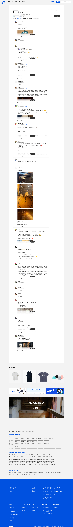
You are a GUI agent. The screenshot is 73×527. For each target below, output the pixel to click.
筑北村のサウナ (22, 462)
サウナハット (56, 488)
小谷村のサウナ (33, 462)
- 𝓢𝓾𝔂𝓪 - (18, 247)
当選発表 (33, 488)
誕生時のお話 (23, 507)
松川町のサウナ (11, 461)
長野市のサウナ (11, 454)
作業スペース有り (11, 474)
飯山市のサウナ (34, 456)
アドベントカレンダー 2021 (47, 492)
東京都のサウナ (46, 438)
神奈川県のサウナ (52, 438)
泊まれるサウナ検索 (13, 487)
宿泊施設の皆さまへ (46, 507)
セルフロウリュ (14, 472)
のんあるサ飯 (12, 507)
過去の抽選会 (34, 490)
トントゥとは (34, 487)
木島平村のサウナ (11, 464)
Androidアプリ (23, 510)
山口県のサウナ (40, 444)
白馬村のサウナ (28, 462)
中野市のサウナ (23, 456)
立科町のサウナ (52, 457)
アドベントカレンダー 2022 (47, 491)
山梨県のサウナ (40, 440)
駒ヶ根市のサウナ (17, 456)
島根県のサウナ (23, 444)
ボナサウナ (35, 472)
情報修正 (58, 9)
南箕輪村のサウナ (45, 459)
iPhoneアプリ (23, 508)
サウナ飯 (26, 46)
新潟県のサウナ (17, 440)
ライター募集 (45, 498)
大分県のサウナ (40, 448)
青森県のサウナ (23, 436)
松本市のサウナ (16, 454)
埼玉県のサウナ (34, 438)
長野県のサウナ (46, 440)
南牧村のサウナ (34, 457)
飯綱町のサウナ (30, 464)
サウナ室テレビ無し (41, 472)
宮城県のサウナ (34, 436)
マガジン (19, 1)
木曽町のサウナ (11, 462)
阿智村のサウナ (28, 461)
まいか (18, 39)
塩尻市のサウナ (45, 456)
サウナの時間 (12, 517)
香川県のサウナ (51, 444)
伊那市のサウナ (11, 456)
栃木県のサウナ (23, 438)
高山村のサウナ (52, 464)
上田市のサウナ (22, 454)
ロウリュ (10, 472)
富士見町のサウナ (17, 459)
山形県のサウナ (46, 436)
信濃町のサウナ (24, 464)
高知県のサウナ (17, 446)
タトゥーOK (52, 472)
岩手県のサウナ (29, 436)
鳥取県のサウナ (17, 444)
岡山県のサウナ (29, 444)
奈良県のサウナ (40, 443)
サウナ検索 (11, 485)
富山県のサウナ (23, 440)
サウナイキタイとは (24, 505)
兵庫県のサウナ (34, 443)
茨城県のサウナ (17, 438)
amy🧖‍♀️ (18, 229)
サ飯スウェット (56, 490)
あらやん (19, 281)
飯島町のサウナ (39, 459)
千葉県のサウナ (40, 438)
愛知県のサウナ (29, 441)
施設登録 (23, 1)
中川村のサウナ (51, 459)
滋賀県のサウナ (17, 443)
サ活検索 (11, 490)
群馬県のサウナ (29, 438)
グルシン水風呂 (26, 472)
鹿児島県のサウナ (52, 448)
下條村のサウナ (40, 464)
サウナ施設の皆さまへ (46, 505)
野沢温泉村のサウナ (18, 464)
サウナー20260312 (20, 167)
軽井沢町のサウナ (47, 457)
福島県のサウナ (51, 436)
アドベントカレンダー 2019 (47, 495)
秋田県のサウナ (40, 436)
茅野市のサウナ (40, 456)
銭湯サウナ (31, 472)
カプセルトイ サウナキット (14, 514)
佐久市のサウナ (51, 456)
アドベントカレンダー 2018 (47, 497)
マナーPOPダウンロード (47, 510)
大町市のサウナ (28, 456)
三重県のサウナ (34, 441)
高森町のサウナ (16, 461)
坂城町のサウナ (39, 462)
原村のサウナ (23, 459)
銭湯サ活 (11, 520)
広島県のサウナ (34, 444)
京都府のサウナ (23, 443)
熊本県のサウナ (34, 448)
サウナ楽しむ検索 (12, 510)
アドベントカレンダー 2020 (47, 494)
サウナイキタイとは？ (10, 1)
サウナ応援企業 (12, 515)
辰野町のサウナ (28, 459)
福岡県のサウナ (17, 448)
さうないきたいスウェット (58, 491)
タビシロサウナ (19, 12)
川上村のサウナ (11, 465)
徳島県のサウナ (46, 444)
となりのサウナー (20, 335)
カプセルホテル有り (58, 472)
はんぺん (19, 317)
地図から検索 (12, 488)
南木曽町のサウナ (51, 461)
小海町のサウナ (28, 457)
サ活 (16, 1)
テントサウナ (17, 474)
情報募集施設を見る (36, 413)
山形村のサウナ (16, 462)
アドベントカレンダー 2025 (47, 487)
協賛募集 (33, 491)
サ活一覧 (22, 485)
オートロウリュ (20, 472)
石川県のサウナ (29, 440)
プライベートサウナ (31, 474)
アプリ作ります (12, 508)
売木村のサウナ (39, 461)
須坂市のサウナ (45, 454)
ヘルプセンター (56, 505)
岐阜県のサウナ (17, 441)
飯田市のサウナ (33, 454)
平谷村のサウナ (33, 461)
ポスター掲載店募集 (46, 508)
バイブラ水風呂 (47, 472)
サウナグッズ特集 (57, 487)
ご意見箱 (55, 508)
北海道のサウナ (17, 436)
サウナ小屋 (22, 474)
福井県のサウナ (34, 440)
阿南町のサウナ (22, 461)
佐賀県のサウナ (23, 448)
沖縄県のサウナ (58, 448)
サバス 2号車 (12, 513)
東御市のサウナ (16, 457)
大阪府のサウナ (29, 443)
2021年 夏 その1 (56, 492)
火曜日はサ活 (19, 293)
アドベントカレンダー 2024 (47, 488)
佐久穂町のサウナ (17, 465)
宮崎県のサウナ (46, 448)
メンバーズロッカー (35, 507)
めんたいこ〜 (19, 263)
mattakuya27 (20, 21)
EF (17, 159)
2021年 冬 (55, 495)
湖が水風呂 (26, 474)
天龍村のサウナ (45, 461)
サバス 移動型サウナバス (14, 511)
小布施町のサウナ (45, 462)
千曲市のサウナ (11, 457)
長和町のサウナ (11, 459)
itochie (18, 45)
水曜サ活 (11, 505)
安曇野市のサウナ (23, 457)
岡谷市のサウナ (28, 454)
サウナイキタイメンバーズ (36, 505)
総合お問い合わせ (57, 507)
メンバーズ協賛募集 (46, 511)
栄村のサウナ (35, 464)
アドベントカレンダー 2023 (47, 490)
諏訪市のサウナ (39, 454)
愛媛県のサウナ (57, 444)
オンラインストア (57, 485)
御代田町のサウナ (47, 464)
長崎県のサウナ (29, 448)
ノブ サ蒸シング (20, 287)
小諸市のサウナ (50, 454)
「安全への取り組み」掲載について (48, 514)
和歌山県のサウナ (46, 443)
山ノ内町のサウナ (52, 462)
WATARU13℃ (20, 63)
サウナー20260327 (20, 81)
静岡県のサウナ (23, 441)
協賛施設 (33, 508)
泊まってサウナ (12, 518)
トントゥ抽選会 (28, 1)
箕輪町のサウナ (33, 459)
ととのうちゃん (20, 123)
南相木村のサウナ (40, 457)
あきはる (19, 87)
